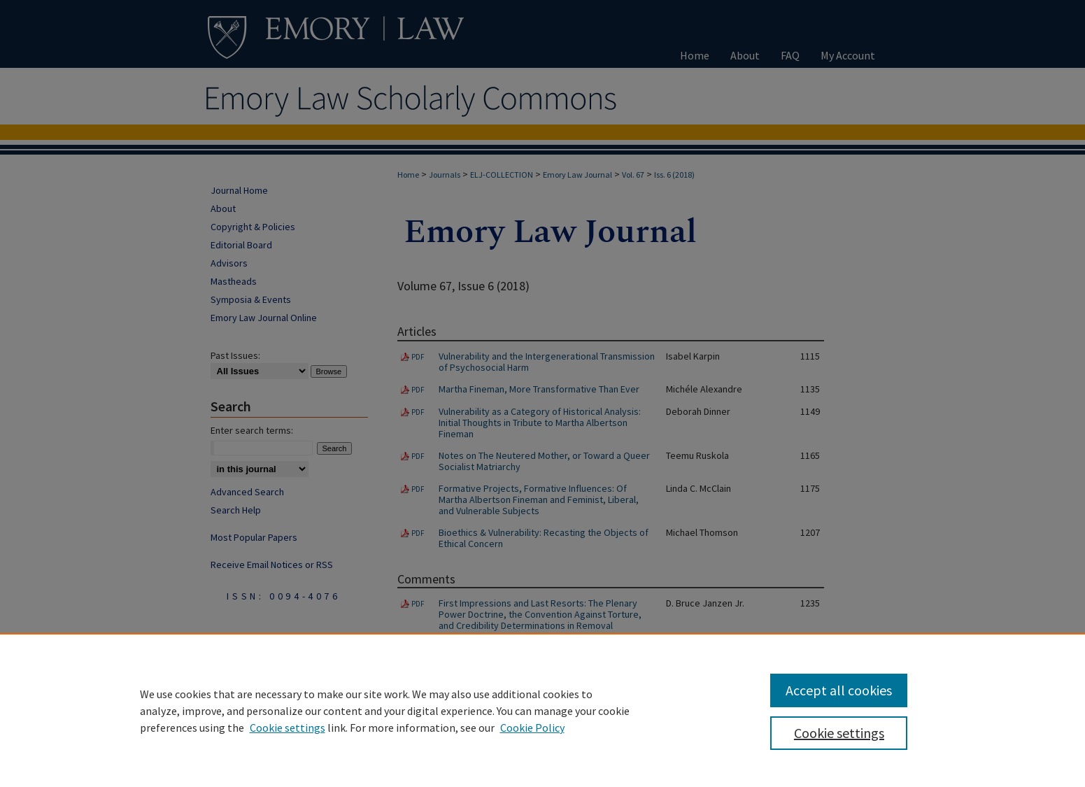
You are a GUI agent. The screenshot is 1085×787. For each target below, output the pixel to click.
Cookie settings (287, 728)
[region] (542, 710)
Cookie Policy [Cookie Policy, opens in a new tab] (532, 728)
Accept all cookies (839, 690)
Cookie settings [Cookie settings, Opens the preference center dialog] (839, 733)
